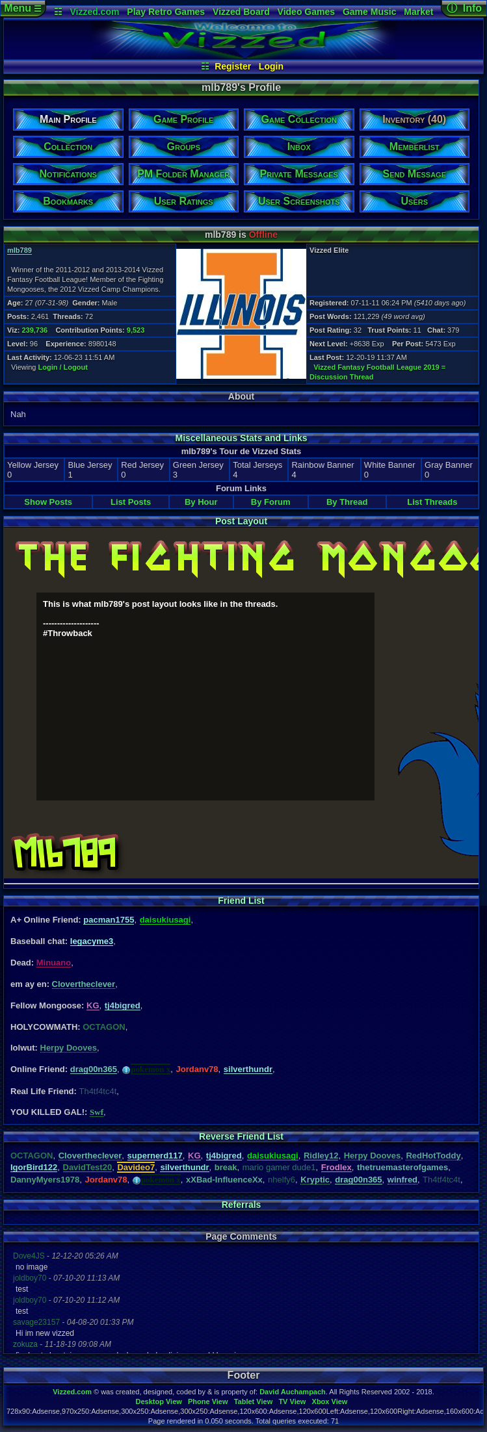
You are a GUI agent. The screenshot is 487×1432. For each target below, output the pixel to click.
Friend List (241, 900)
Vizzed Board (241, 11)
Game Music (369, 11)
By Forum (271, 502)
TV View (292, 1401)
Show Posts (48, 502)
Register (233, 66)
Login (271, 66)
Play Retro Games (166, 11)
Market (418, 11)
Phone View (208, 1401)
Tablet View (253, 1401)
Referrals (241, 1204)
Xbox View (330, 1401)
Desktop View (158, 1401)
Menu (22, 8)
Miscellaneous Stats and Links (241, 438)
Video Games (306, 11)
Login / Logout (63, 367)
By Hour (201, 502)
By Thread (347, 502)
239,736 (34, 330)
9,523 (136, 330)
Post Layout (241, 521)
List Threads (432, 502)
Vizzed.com (94, 11)
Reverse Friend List (241, 1136)
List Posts (131, 502)
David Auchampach (292, 1392)
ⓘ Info (464, 8)
